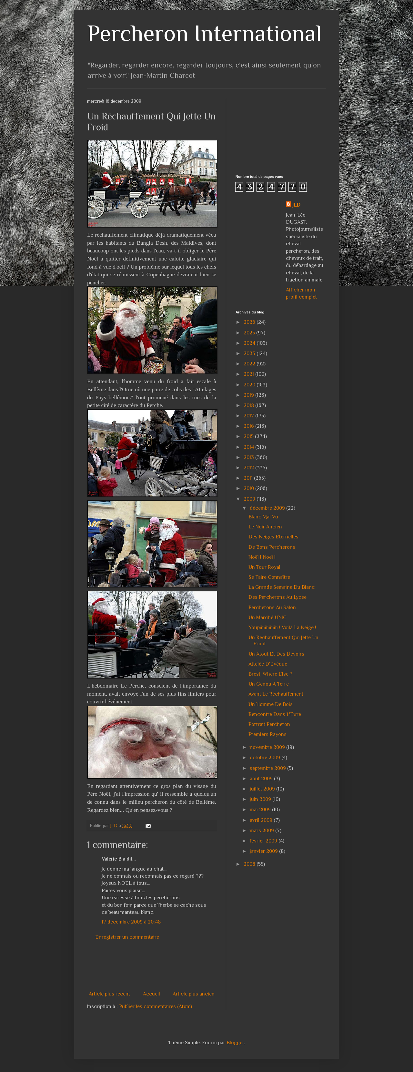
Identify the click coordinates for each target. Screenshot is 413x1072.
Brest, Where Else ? (270, 674)
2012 (249, 468)
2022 (250, 364)
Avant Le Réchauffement (275, 694)
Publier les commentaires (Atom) (155, 1006)
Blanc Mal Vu (263, 517)
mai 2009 (261, 809)
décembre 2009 (268, 508)
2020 (250, 385)
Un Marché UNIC (267, 617)
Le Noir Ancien (265, 527)
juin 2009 (261, 799)
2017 (249, 416)
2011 (249, 478)
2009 (250, 499)
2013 (249, 457)
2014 (249, 447)
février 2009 (264, 841)
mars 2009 (262, 830)
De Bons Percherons (271, 547)
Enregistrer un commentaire (127, 937)
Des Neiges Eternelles (273, 537)
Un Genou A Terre (268, 684)
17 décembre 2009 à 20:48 (131, 922)
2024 (250, 343)
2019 (249, 395)
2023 (250, 353)
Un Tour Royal (264, 567)
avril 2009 (262, 820)
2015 (249, 436)
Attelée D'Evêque (267, 664)
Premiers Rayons (267, 734)
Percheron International (204, 33)
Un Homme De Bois (270, 704)
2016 (249, 426)
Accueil (151, 994)
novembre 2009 (268, 747)
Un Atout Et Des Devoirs (276, 654)
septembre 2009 (268, 768)
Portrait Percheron (269, 724)
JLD (296, 205)
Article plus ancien (194, 994)
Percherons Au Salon (272, 607)
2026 (250, 322)
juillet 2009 (263, 789)
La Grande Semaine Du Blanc (281, 587)
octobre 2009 (265, 758)
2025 (250, 333)
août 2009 (262, 778)
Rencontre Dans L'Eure (274, 714)
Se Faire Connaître (269, 577)
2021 (249, 374)
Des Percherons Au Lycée (277, 597)
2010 (249, 488)
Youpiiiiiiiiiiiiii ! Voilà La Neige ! (282, 627)
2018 (249, 405)
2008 (250, 864)
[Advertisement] (204, 965)
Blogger (235, 1043)
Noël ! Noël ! (262, 557)
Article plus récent (109, 994)
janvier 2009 (264, 851)
